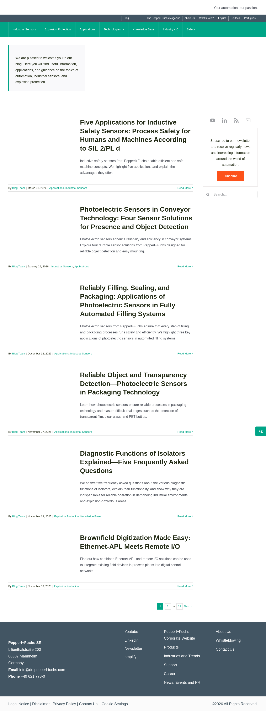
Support (170, 665)
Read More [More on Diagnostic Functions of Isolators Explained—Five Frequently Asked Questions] (184, 516)
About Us (223, 632)
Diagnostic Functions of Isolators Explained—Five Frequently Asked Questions (134, 462)
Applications (56, 188)
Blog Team (18, 188)
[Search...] (230, 194)
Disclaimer (41, 704)
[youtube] (212, 120)
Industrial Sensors (76, 188)
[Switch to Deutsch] (235, 18)
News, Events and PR (182, 682)
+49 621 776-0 (33, 676)
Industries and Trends (182, 656)
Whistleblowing (228, 640)
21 (179, 606)
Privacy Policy (64, 704)
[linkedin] (223, 120)
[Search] (208, 194)
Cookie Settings (115, 704)
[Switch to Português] (250, 18)
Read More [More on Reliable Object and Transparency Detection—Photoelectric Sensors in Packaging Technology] (184, 431)
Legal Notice (18, 704)
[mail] (246, 120)
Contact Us (225, 649)
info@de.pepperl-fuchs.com (42, 670)
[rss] (235, 120)
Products (171, 647)
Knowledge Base (90, 516)
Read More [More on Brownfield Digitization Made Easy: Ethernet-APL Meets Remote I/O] (184, 586)
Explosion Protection (66, 516)
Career (169, 674)
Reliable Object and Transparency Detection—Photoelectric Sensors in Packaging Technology (133, 383)
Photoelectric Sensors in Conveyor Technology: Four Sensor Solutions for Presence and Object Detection (136, 218)
